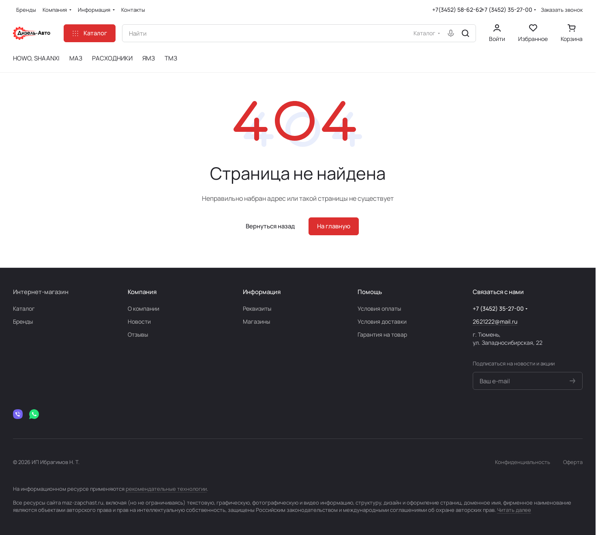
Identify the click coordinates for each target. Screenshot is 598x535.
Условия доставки (382, 321)
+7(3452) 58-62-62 (457, 9)
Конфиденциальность (522, 462)
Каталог (24, 308)
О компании (143, 308)
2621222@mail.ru (495, 321)
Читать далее (514, 510)
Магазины (256, 321)
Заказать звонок (562, 9)
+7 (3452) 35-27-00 (506, 9)
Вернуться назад (270, 226)
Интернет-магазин (41, 292)
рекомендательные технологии (166, 488)
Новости (139, 321)
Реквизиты (257, 308)
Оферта (573, 462)
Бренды (23, 321)
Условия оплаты (379, 308)
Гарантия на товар (382, 334)
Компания (142, 292)
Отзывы (138, 334)
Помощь (370, 292)
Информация (262, 292)
